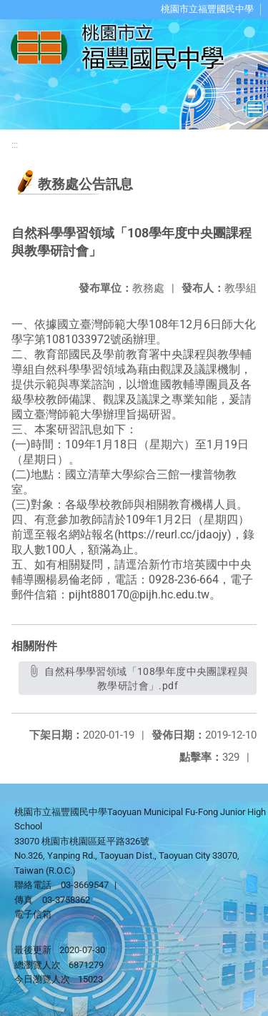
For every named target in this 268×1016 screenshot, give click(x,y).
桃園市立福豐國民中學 (207, 9)
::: (14, 144)
